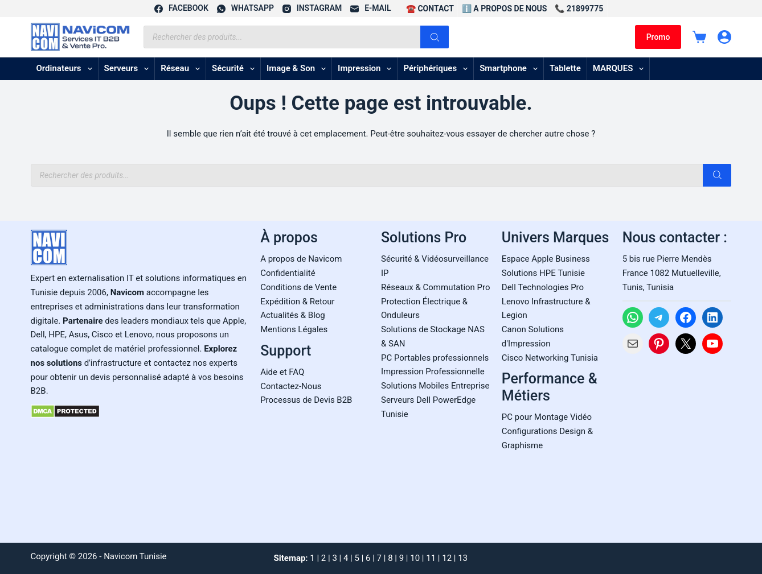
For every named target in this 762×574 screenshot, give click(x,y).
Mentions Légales (293, 329)
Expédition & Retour (297, 301)
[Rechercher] (434, 37)
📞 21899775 (579, 8)
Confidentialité (287, 273)
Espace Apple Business (546, 259)
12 (447, 558)
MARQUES (621, 69)
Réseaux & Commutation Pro (435, 287)
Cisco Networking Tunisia (550, 358)
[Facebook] (181, 8)
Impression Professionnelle (433, 371)
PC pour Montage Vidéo (547, 417)
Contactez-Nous (290, 386)
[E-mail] (370, 8)
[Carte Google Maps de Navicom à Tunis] (677, 445)
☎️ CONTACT (430, 8)
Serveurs (129, 69)
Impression (367, 69)
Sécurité (235, 69)
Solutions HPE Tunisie (543, 273)
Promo (658, 37)
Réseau (182, 69)
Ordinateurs (66, 69)
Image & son (298, 69)
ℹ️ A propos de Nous (504, 8)
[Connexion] (724, 37)
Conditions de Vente (298, 287)
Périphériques (437, 69)
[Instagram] (312, 8)
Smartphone (511, 69)
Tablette (565, 68)
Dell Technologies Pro (543, 287)
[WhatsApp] (245, 8)
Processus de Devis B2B (306, 400)
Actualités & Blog (292, 315)
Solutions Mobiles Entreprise (435, 386)
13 (463, 558)
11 (431, 558)
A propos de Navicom (301, 259)
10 (415, 558)
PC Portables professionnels (435, 358)
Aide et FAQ (282, 372)
